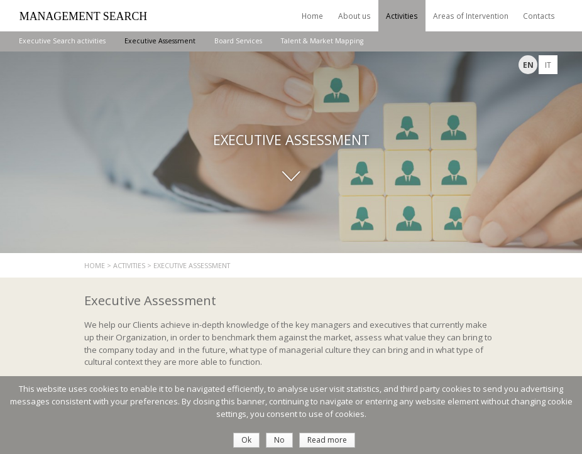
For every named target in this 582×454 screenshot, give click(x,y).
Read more (327, 440)
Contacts (539, 16)
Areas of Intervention (470, 16)
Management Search (83, 16)
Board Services (238, 40)
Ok (246, 440)
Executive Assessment (159, 40)
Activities (402, 16)
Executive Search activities (62, 40)
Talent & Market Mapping (322, 40)
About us (354, 16)
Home (312, 16)
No (279, 440)
